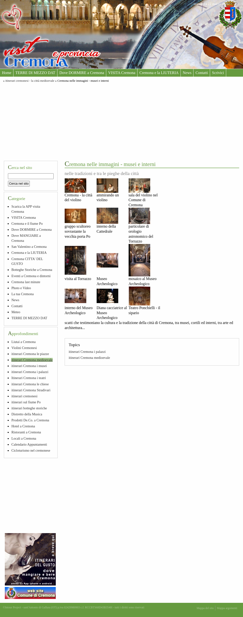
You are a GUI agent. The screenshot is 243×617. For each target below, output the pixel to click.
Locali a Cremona (23, 438)
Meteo (15, 312)
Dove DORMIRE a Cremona (81, 73)
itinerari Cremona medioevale (89, 358)
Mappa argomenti (227, 608)
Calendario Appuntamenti (29, 444)
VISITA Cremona (121, 73)
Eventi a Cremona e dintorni (30, 276)
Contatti (201, 73)
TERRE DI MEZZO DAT (35, 73)
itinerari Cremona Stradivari (30, 390)
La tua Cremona (22, 294)
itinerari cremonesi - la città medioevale (29, 80)
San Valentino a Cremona (28, 247)
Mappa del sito (205, 608)
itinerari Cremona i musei (29, 366)
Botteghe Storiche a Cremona (31, 270)
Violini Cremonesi (24, 348)
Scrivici (218, 73)
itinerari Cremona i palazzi (87, 352)
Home (6, 73)
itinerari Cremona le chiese (30, 384)
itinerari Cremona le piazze (30, 354)
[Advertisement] (121, 121)
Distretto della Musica (26, 414)
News (187, 73)
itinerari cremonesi (24, 396)
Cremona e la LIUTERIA (159, 73)
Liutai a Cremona (23, 342)
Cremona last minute (25, 282)
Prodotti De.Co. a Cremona (30, 420)
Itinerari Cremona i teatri (28, 378)
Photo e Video (21, 288)
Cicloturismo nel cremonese (30, 450)
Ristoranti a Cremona (26, 432)
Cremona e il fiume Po (27, 223)
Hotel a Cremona (23, 426)
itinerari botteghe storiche (29, 408)
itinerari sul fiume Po (26, 402)
